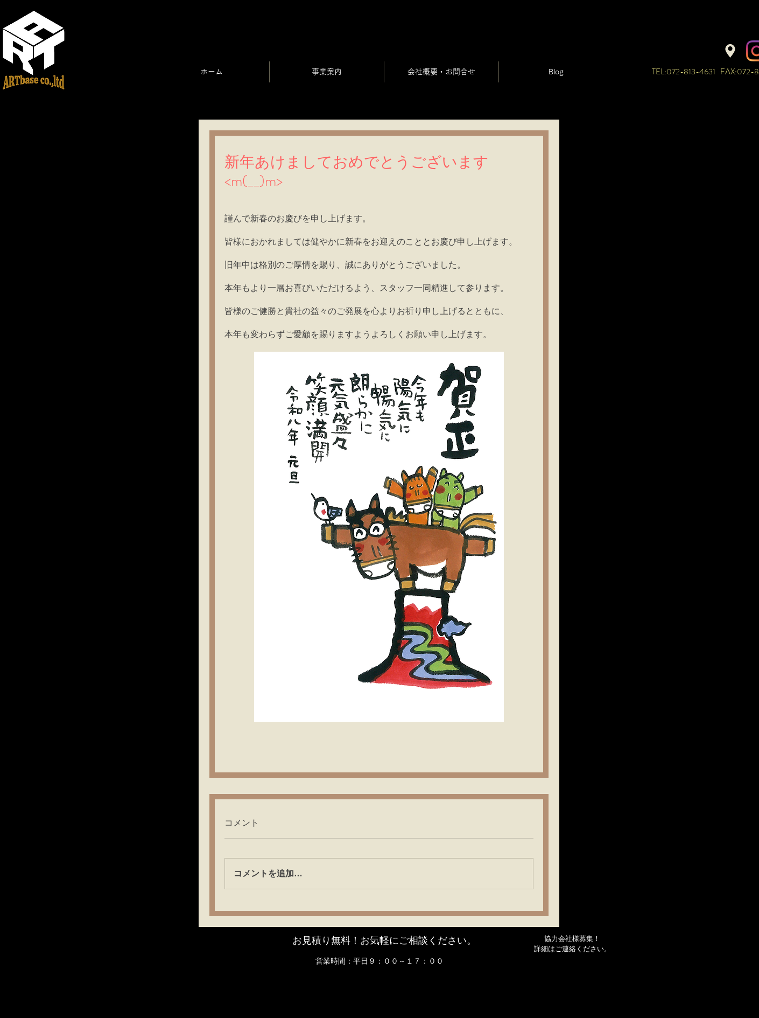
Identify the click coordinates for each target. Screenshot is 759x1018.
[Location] (730, 51)
